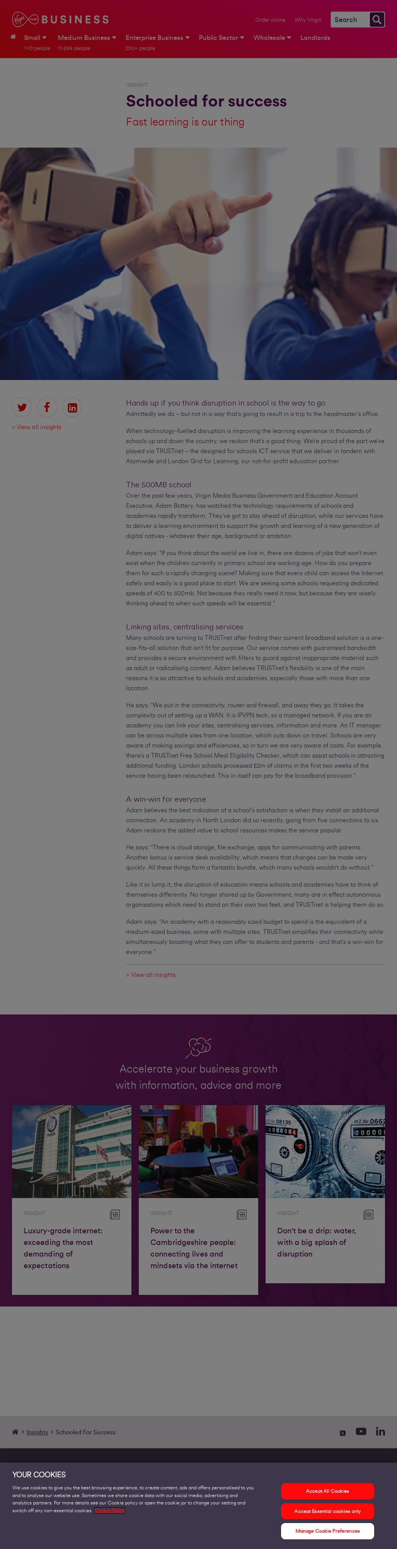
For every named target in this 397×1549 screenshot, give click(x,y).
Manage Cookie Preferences (327, 1532)
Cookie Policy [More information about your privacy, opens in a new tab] (109, 1512)
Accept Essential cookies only (327, 1512)
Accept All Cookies (327, 1493)
